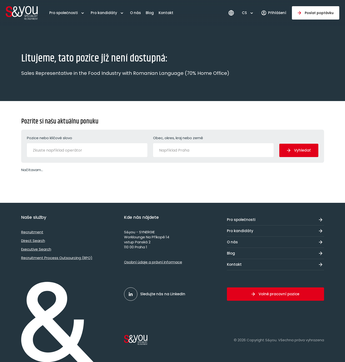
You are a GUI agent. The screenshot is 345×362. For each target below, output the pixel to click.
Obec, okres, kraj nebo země (213, 146)
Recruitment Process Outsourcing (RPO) (56, 257)
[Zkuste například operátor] (64, 150)
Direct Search (33, 240)
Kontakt (166, 12)
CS (244, 12)
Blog (150, 12)
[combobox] (87, 150)
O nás (135, 12)
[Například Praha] (178, 150)
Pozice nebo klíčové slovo (87, 146)
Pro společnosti (63, 12)
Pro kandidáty (104, 12)
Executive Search (36, 249)
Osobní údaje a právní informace (153, 262)
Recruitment (32, 232)
